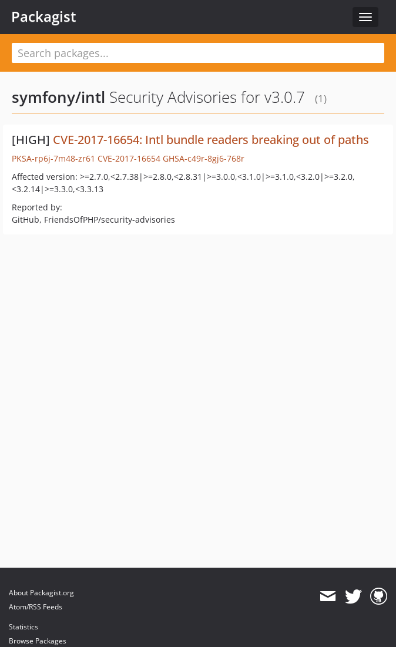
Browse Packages (37, 641)
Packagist (43, 16)
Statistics (23, 627)
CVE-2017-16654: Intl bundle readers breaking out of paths (211, 139)
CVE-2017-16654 (129, 158)
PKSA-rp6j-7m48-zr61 (53, 158)
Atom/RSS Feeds (35, 607)
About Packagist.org (41, 593)
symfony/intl (58, 97)
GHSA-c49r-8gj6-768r (203, 158)
